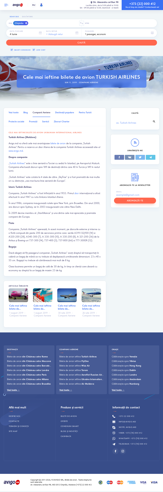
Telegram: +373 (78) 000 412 (129, 444)
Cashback (66, 436)
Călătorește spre (124, 356)
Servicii (45, 121)
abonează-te (135, 200)
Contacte (14, 421)
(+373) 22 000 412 (84, 485)
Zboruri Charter (61, 121)
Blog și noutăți (69, 431)
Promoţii (33, 121)
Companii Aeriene (88, 82)
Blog (25, 112)
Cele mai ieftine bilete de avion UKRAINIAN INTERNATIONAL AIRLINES (45, 132)
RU (33, 5)
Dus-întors (27, 16)
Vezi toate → (13, 390)
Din (10, 23)
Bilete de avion (27, 356)
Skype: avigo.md (124, 427)
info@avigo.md (124, 422)
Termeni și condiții (19, 426)
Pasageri (89, 31)
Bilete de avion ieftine (78, 356)
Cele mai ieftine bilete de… (18, 307)
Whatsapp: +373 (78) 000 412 (130, 438)
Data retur (51, 31)
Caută (82, 42)
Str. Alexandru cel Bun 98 (104, 2)
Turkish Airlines (16, 163)
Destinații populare (64, 112)
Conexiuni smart (70, 426)
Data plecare (16, 31)
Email (119, 192)
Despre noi (14, 416)
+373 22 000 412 (123, 416)
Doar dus (14, 16)
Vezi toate (13, 112)
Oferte (64, 421)
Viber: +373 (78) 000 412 (127, 433)
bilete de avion (58, 143)
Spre (87, 23)
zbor (76, 193)
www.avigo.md (16, 150)
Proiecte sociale (16, 121)
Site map (13, 431)
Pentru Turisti (85, 112)
